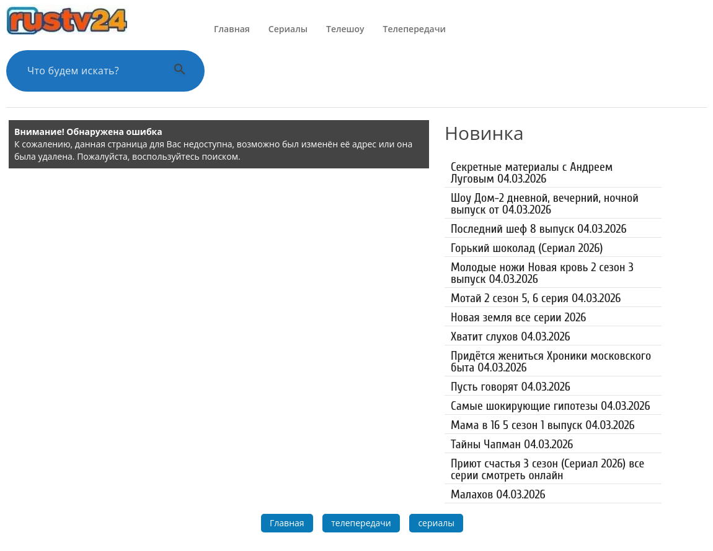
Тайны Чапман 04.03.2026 (512, 444)
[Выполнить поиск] (179, 71)
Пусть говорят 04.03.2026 (510, 387)
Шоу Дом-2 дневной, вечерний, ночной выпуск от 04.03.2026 (545, 204)
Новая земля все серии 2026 (518, 317)
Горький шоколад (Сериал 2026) (527, 248)
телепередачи (361, 523)
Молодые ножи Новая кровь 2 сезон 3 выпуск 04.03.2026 (542, 273)
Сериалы (288, 29)
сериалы (436, 523)
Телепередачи (414, 29)
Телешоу (345, 29)
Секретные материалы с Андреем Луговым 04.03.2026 (532, 173)
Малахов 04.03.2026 (498, 494)
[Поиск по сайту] (90, 71)
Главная (232, 29)
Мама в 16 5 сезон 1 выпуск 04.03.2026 (543, 425)
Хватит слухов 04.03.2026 (510, 336)
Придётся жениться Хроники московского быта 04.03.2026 (551, 362)
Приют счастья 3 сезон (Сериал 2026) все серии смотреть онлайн (547, 469)
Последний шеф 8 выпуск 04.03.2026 (539, 229)
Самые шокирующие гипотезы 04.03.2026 (550, 406)
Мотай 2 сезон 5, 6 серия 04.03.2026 (536, 298)
